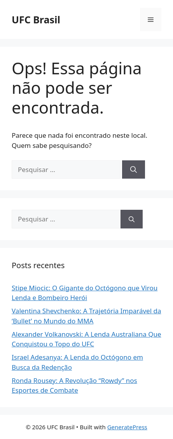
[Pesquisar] (133, 169)
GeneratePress (127, 427)
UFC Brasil (36, 19)
